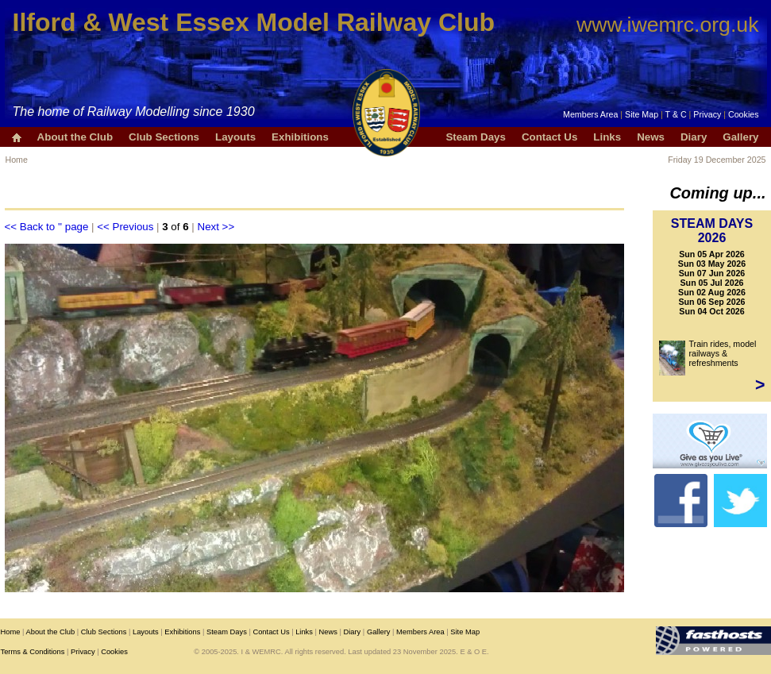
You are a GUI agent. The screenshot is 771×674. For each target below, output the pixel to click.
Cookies (743, 114)
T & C (676, 114)
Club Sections (164, 137)
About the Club (75, 137)
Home (17, 159)
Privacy (707, 114)
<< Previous (125, 227)
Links (607, 137)
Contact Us (549, 137)
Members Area (590, 114)
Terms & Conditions (33, 652)
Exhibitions (300, 137)
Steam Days (475, 137)
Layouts (235, 137)
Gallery (740, 137)
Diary (693, 137)
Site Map (641, 114)
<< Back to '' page (47, 227)
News (651, 137)
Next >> (216, 227)
